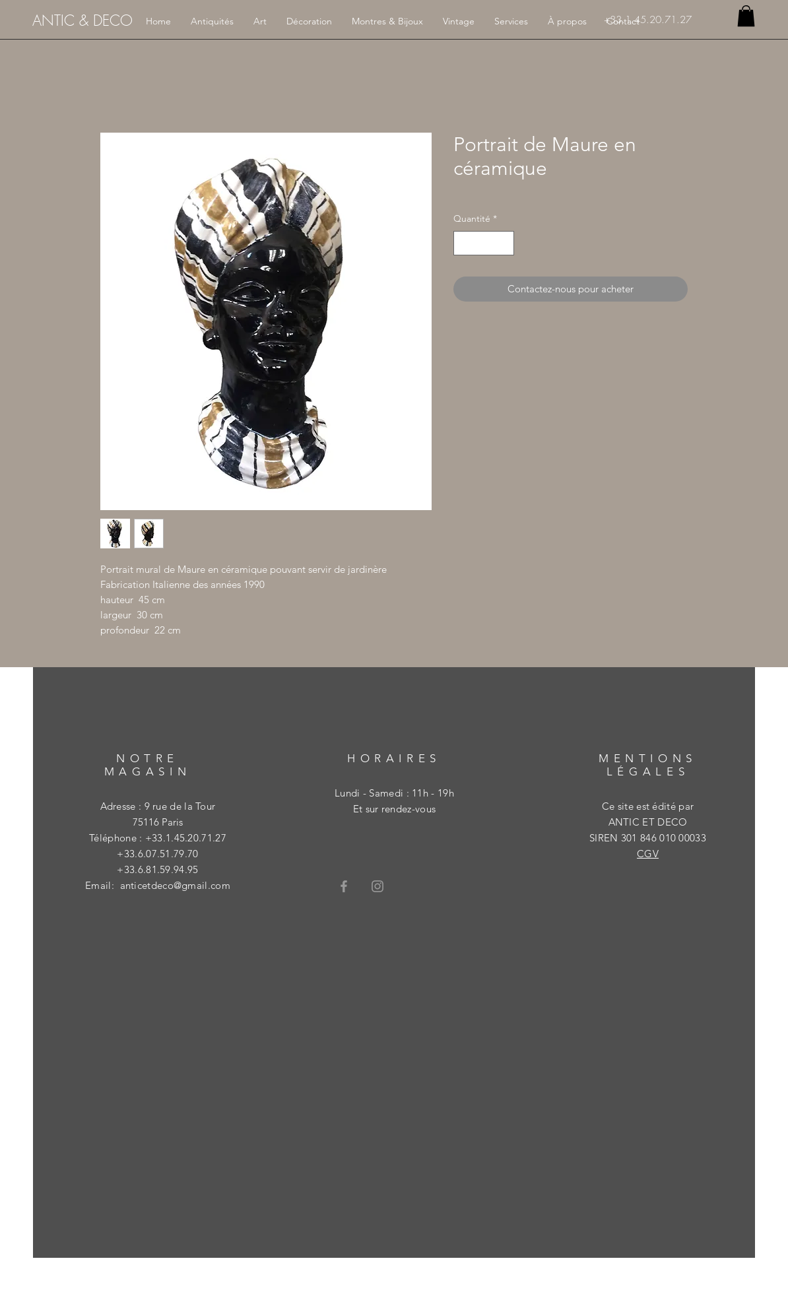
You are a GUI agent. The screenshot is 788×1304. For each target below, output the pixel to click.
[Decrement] (463, 243)
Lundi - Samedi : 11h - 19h (394, 793)
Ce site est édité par (648, 806)
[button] (746, 15)
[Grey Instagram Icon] (377, 886)
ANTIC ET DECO (648, 822)
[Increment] (504, 243)
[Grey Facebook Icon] (344, 886)
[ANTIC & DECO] (82, 20)
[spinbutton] (484, 243)
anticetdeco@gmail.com (175, 885)
